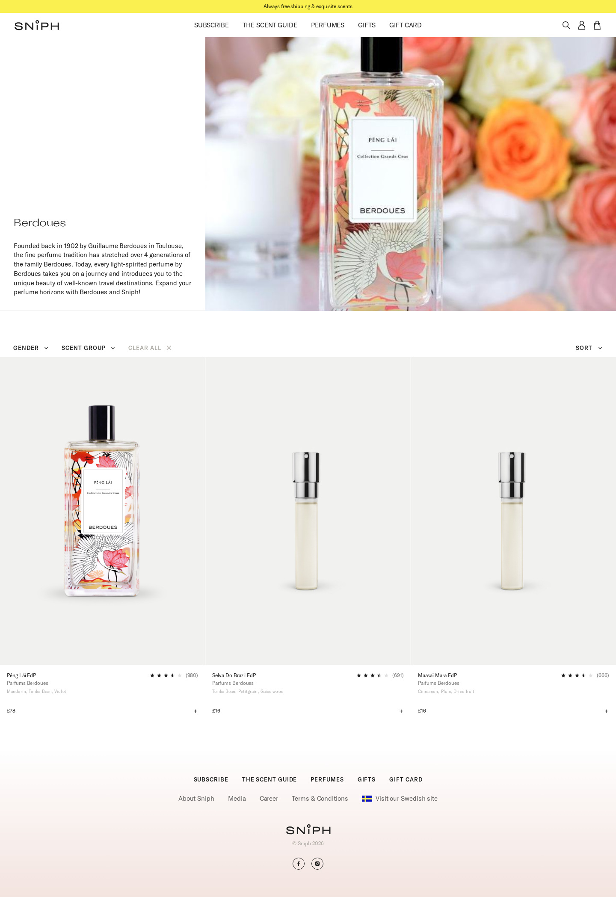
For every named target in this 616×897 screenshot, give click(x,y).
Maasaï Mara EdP (437, 675)
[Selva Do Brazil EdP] (307, 511)
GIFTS (367, 25)
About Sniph (196, 798)
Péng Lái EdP (21, 675)
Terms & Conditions (320, 798)
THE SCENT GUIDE (270, 25)
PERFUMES (327, 25)
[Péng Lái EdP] (102, 511)
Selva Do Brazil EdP (234, 675)
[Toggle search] (566, 25)
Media (237, 798)
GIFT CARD (405, 25)
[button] (37, 25)
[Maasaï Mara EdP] (513, 511)
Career (269, 798)
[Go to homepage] (308, 830)
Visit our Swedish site (400, 798)
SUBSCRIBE (211, 25)
